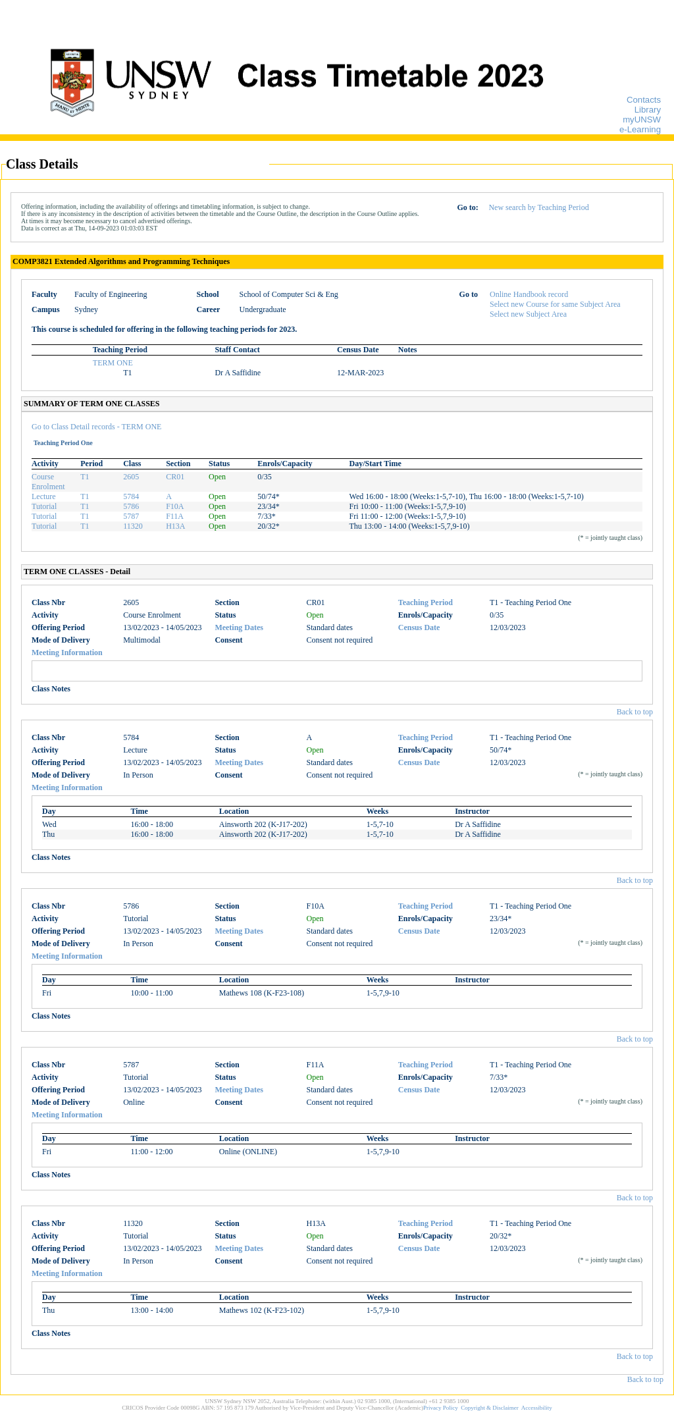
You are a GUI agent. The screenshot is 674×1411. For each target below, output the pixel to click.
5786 (131, 506)
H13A (175, 526)
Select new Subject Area (528, 314)
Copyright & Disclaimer (490, 1407)
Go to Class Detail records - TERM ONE (96, 426)
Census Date (419, 627)
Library (648, 110)
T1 (84, 476)
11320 (133, 526)
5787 (131, 516)
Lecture (44, 496)
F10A (175, 506)
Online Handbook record (529, 294)
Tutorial (44, 506)
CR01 (175, 476)
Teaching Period (425, 602)
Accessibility (536, 1407)
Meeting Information (67, 652)
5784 (131, 496)
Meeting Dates (239, 627)
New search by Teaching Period (538, 207)
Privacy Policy (440, 1407)
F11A (175, 516)
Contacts (644, 100)
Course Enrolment (48, 481)
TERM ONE (113, 362)
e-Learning (640, 129)
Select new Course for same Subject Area (555, 304)
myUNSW (642, 119)
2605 (131, 476)
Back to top (635, 711)
